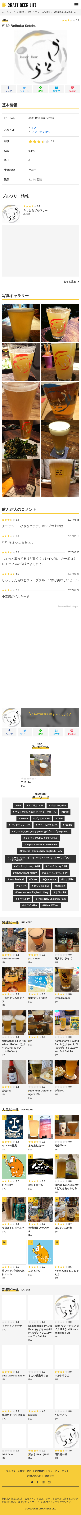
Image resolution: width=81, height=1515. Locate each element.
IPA (29, 12)
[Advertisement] (40, 655)
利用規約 (39, 1471)
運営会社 (49, 1476)
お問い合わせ (34, 1476)
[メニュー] (76, 4)
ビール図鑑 (18, 12)
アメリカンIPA (42, 12)
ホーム (5, 12)
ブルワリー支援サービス (18, 1471)
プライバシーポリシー (59, 1471)
